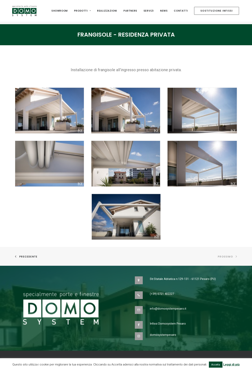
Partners (130, 12)
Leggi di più (231, 364)
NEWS (164, 12)
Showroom (59, 12)
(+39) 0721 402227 (162, 294)
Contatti (181, 12)
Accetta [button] (215, 364)
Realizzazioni (107, 12)
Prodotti (82, 12)
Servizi (149, 12)
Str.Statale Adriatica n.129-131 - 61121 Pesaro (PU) (183, 279)
